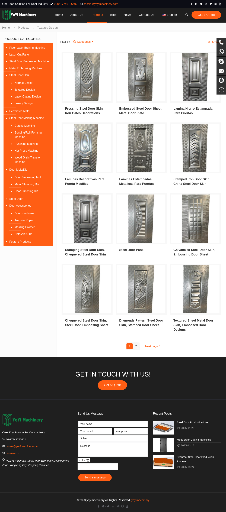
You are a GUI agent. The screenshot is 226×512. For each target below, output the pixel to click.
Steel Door (16, 198)
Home (6, 27)
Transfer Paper (24, 220)
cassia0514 (12, 453)
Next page (153, 346)
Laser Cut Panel (19, 54)
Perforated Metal (19, 111)
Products (23, 27)
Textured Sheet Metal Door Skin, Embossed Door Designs (193, 325)
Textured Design (25, 89)
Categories (84, 41)
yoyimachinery (140, 500)
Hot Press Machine (26, 150)
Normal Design (24, 82)
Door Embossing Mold (28, 177)
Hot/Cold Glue (23, 233)
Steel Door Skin (19, 75)
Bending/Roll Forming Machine (28, 134)
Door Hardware (24, 213)
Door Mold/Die (18, 169)
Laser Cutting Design (28, 96)
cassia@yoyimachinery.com (101, 3)
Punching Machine (26, 143)
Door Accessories (20, 205)
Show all (214, 41)
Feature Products (20, 241)
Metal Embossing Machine (25, 68)
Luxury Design (24, 103)
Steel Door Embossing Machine (29, 61)
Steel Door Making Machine (26, 117)
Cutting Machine (25, 125)
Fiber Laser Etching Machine (27, 47)
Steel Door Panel (131, 250)
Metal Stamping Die (27, 184)
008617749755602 (65, 3)
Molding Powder (25, 227)
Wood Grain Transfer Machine (28, 159)
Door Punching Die (26, 191)
